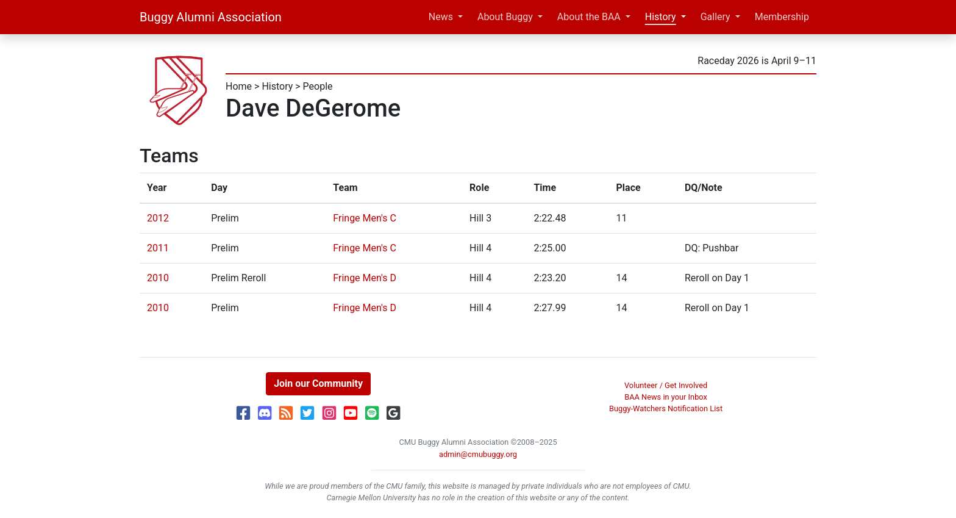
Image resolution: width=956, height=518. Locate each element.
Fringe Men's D (364, 278)
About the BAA (589, 17)
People (318, 86)
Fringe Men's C (364, 218)
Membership (782, 17)
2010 (158, 278)
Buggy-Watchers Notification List (665, 408)
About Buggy (505, 17)
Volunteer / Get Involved (665, 385)
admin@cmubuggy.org (478, 454)
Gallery (715, 17)
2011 (158, 248)
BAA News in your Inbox (665, 396)
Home (239, 86)
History (660, 17)
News (441, 17)
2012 (158, 218)
